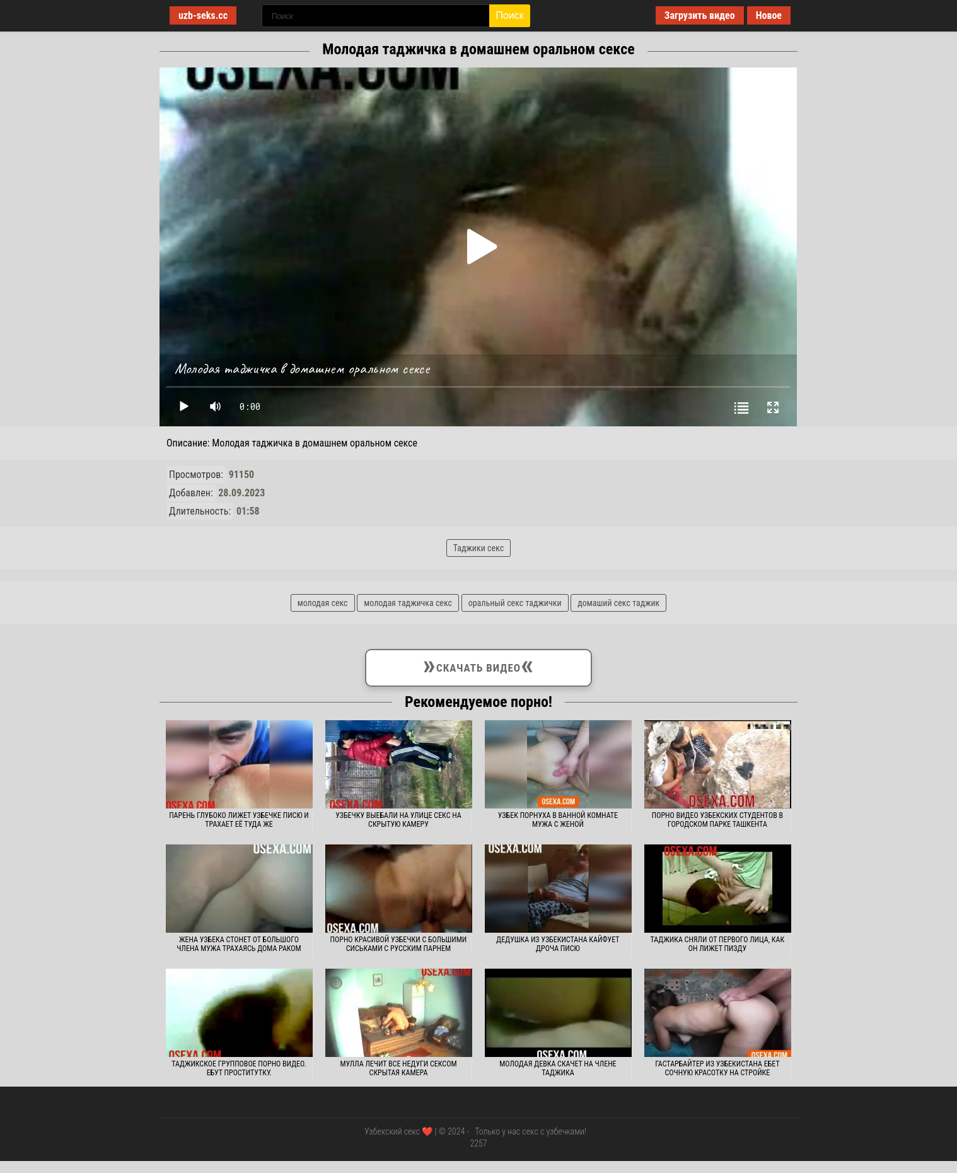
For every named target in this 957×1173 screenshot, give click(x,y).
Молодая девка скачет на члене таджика (557, 1068)
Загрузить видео (699, 15)
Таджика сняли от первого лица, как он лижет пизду (718, 944)
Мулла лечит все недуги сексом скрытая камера (398, 1068)
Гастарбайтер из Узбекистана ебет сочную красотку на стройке (717, 1068)
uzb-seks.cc (203, 15)
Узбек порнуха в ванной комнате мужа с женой (558, 820)
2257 (478, 1143)
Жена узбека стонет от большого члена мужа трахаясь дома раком (239, 944)
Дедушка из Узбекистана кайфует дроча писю (557, 944)
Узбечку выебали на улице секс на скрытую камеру (398, 820)
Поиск (509, 15)
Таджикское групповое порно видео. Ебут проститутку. (238, 1068)
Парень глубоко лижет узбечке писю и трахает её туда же (239, 820)
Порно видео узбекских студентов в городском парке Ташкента (717, 820)
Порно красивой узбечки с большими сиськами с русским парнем (398, 944)
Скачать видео (478, 665)
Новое (769, 15)
